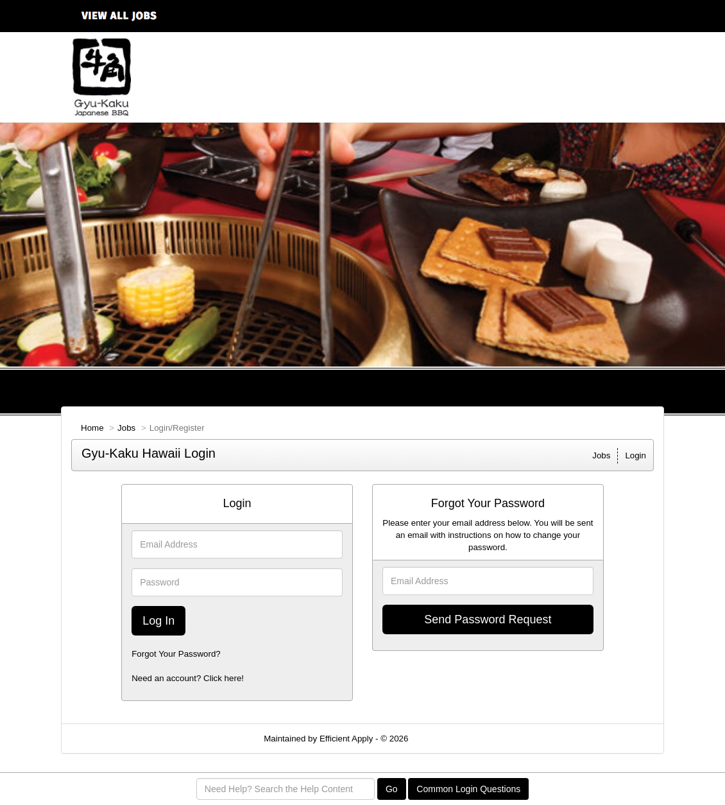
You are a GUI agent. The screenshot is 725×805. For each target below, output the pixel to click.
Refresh (446, 738)
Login (635, 455)
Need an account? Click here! (188, 678)
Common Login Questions (468, 789)
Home (92, 428)
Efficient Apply (346, 738)
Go (392, 789)
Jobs (126, 428)
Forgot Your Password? (176, 654)
